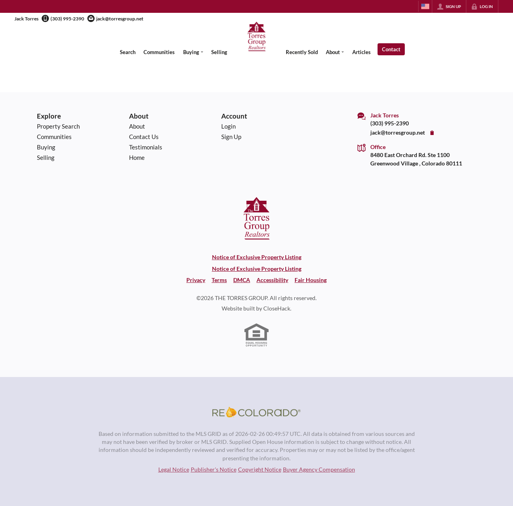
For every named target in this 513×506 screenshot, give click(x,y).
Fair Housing (311, 280)
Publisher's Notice (213, 469)
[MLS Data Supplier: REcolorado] (256, 412)
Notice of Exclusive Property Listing (256, 257)
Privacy (195, 280)
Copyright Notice (259, 469)
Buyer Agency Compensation (319, 469)
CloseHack (276, 308)
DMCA (241, 280)
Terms (219, 280)
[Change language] (425, 6)
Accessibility (272, 280)
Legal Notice (173, 469)
